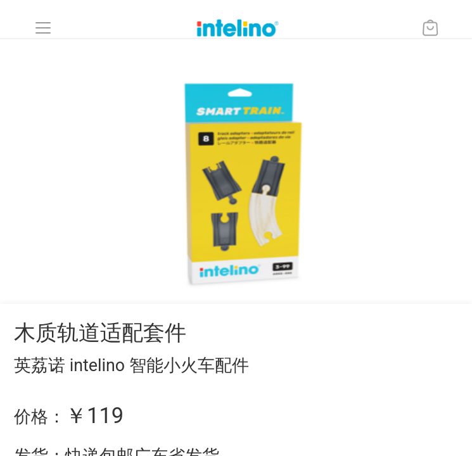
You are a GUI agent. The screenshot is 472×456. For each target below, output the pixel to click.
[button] (43, 27)
